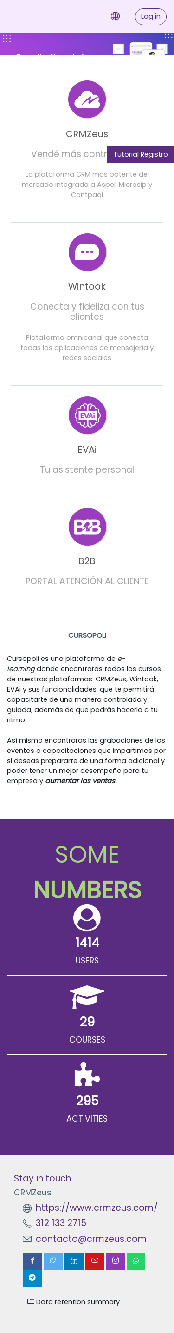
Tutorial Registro (140, 154)
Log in (151, 16)
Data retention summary (73, 1302)
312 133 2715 (61, 1223)
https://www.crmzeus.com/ (97, 1207)
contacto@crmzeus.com (91, 1239)
